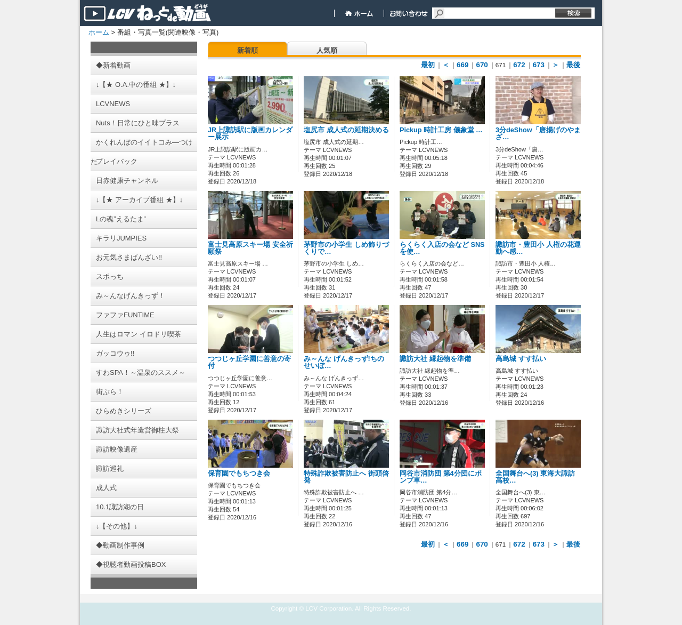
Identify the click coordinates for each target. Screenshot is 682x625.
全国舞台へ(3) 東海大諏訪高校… (535, 477)
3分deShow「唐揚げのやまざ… (538, 133)
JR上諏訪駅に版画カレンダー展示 (250, 133)
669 (462, 65)
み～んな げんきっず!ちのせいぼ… (344, 362)
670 (482, 65)
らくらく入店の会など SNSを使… (442, 248)
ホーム (98, 32)
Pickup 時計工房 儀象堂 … (441, 130)
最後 (573, 65)
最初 (428, 65)
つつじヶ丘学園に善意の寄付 (249, 362)
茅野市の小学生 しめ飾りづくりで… (346, 248)
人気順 (326, 50)
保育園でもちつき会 (239, 473)
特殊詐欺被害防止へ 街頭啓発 (346, 477)
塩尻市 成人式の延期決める (346, 130)
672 (519, 65)
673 (539, 65)
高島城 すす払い (521, 359)
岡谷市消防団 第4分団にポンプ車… (441, 477)
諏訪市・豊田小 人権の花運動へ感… (538, 248)
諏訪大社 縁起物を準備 (435, 359)
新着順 (247, 50)
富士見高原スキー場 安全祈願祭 (250, 248)
